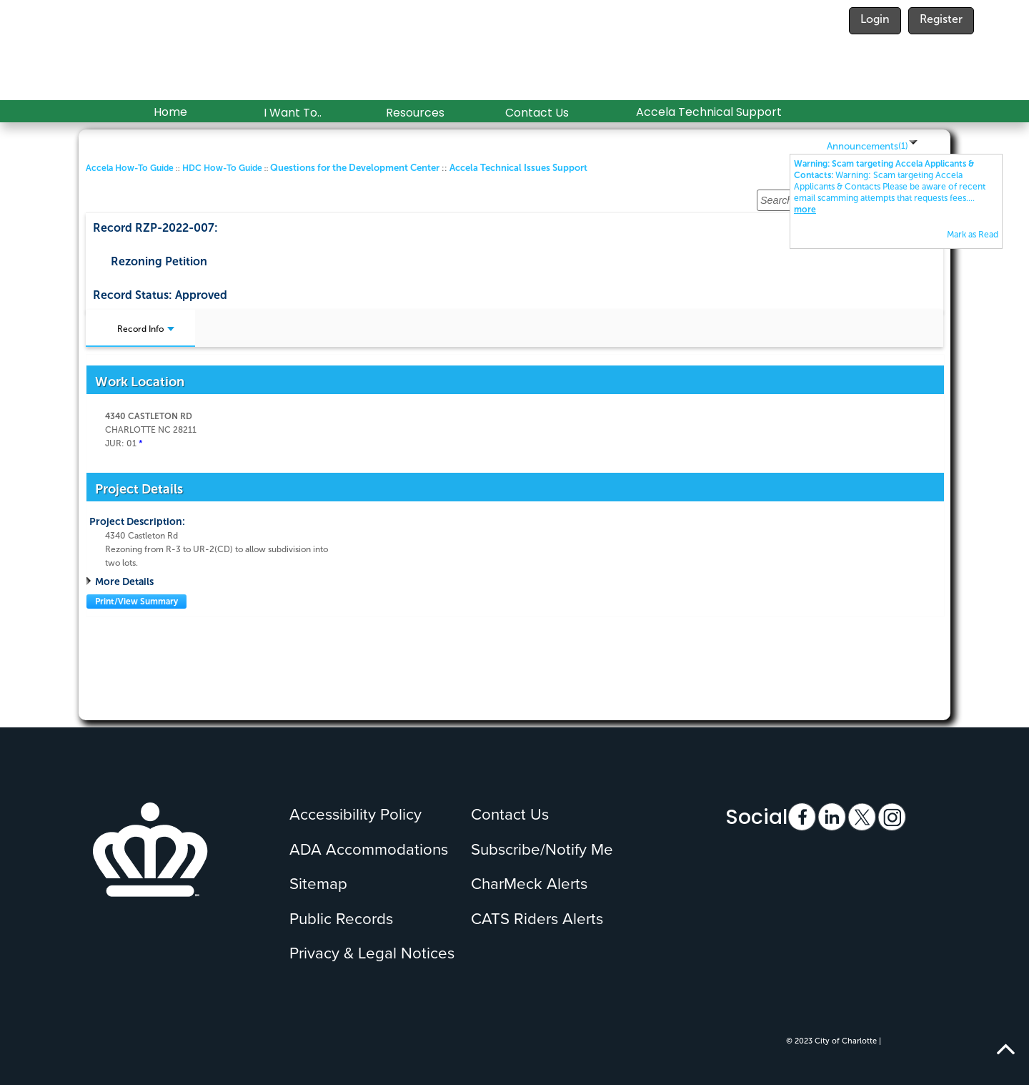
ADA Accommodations (368, 849)
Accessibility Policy (355, 814)
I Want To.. (293, 112)
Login (875, 19)
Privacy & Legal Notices (371, 953)
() (903, 146)
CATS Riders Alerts (537, 919)
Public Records (341, 919)
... (889, 187)
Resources (415, 112)
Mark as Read (972, 235)
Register (941, 19)
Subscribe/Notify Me (542, 849)
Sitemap (318, 883)
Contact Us (537, 112)
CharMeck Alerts (529, 883)
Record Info (145, 329)
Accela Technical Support (709, 112)
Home (170, 112)
